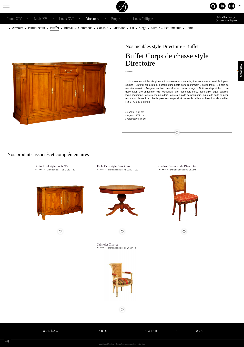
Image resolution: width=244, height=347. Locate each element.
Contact (141, 344)
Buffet (54, 28)
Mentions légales (106, 344)
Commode (85, 28)
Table (189, 28)
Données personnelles (126, 344)
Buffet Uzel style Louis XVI (52, 166)
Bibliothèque (36, 28)
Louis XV (40, 18)
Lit (132, 28)
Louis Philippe (143, 18)
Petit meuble (172, 28)
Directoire (92, 18)
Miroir (155, 28)
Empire (116, 18)
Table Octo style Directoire (113, 166)
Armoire (17, 28)
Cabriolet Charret (107, 244)
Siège (142, 28)
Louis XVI (66, 18)
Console (102, 28)
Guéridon (119, 28)
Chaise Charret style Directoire (177, 166)
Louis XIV (14, 18)
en (239, 6)
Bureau (69, 28)
